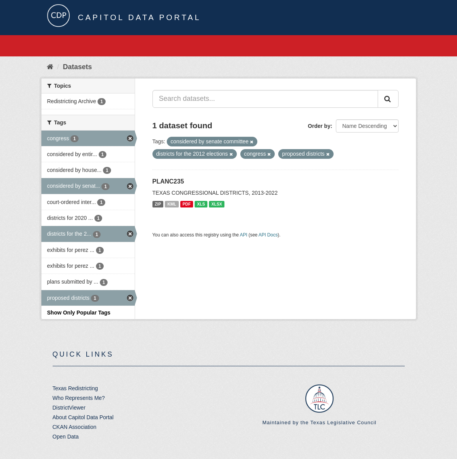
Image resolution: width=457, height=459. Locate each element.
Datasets (77, 67)
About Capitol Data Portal (83, 417)
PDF (187, 204)
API (243, 235)
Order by (319, 126)
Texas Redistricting (75, 388)
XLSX (216, 204)
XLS (201, 204)
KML (172, 204)
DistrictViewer (69, 408)
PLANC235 (168, 181)
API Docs (268, 235)
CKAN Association (75, 427)
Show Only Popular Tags (79, 312)
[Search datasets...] (265, 99)
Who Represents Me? (79, 398)
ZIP (158, 204)
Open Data (66, 437)
